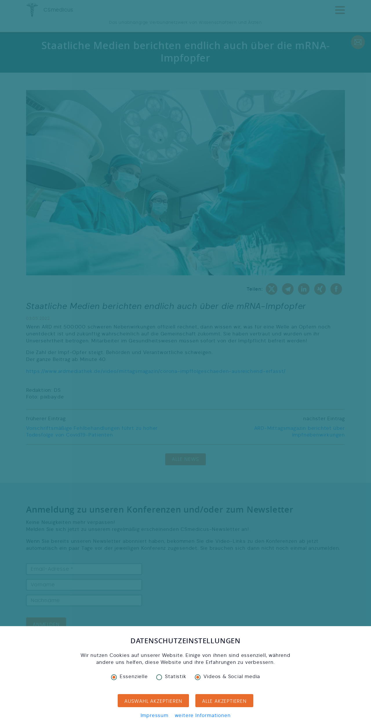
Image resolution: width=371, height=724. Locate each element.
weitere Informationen (203, 715)
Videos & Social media (227, 676)
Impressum (154, 715)
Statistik (171, 676)
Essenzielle (129, 676)
